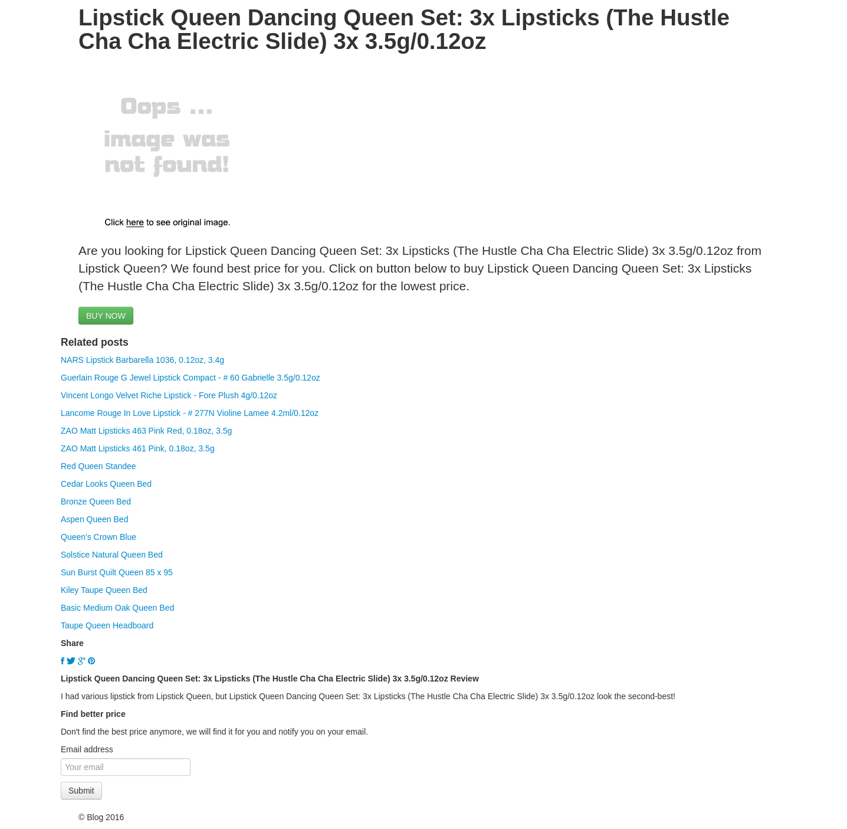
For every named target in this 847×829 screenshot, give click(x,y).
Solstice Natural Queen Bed (112, 554)
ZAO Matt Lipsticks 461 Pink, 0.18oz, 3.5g (138, 448)
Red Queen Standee (98, 466)
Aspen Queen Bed (94, 519)
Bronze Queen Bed (96, 501)
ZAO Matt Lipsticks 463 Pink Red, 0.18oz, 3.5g (146, 430)
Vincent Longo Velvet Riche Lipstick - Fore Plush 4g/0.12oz (169, 395)
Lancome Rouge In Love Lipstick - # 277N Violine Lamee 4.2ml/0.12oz (190, 413)
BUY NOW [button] (106, 315)
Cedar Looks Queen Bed (106, 484)
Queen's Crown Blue (98, 537)
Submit (81, 790)
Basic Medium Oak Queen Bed (117, 607)
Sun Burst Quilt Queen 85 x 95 (117, 572)
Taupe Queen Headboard (107, 625)
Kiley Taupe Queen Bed (104, 590)
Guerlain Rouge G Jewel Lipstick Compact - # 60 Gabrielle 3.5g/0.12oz (190, 377)
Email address (87, 749)
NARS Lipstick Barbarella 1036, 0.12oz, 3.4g (142, 360)
